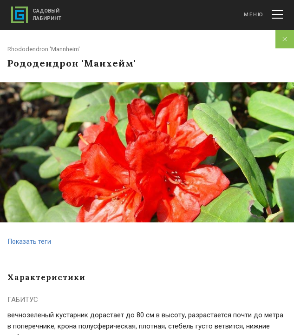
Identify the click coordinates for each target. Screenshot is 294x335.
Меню (263, 14)
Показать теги (29, 241)
